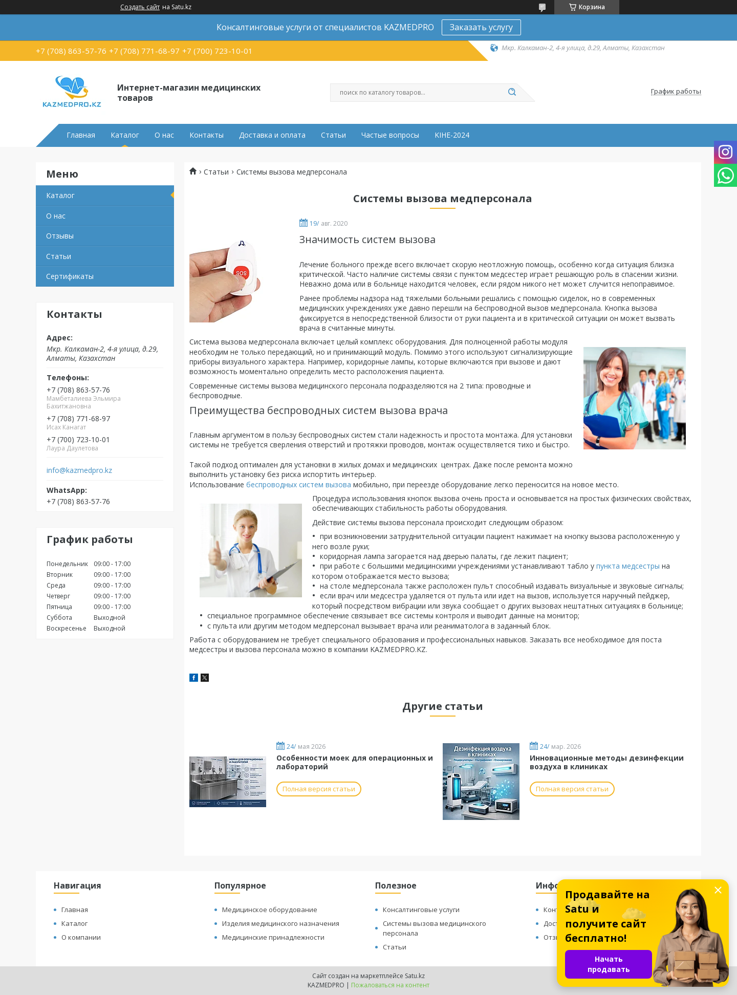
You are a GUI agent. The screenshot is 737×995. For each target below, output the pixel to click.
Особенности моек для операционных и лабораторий (354, 762)
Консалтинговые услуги (421, 909)
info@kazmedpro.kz (79, 470)
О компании (81, 937)
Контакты (206, 135)
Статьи (333, 135)
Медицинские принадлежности (273, 937)
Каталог (125, 135)
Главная (81, 135)
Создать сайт (140, 7)
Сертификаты (70, 276)
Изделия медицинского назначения (280, 923)
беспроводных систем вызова (298, 484)
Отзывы (60, 236)
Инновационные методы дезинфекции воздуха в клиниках (607, 762)
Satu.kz (415, 975)
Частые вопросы (390, 135)
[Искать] (512, 92)
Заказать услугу (481, 27)
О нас (164, 135)
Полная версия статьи (319, 788)
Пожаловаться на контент (390, 985)
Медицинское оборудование (269, 909)
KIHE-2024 (452, 135)
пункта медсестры (628, 566)
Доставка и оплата (272, 135)
